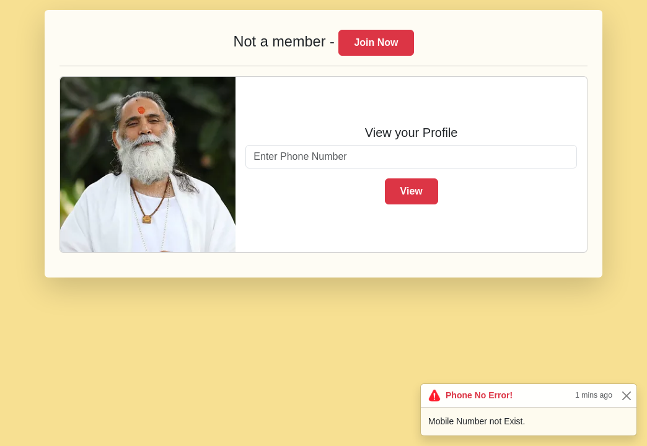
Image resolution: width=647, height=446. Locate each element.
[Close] (626, 395)
